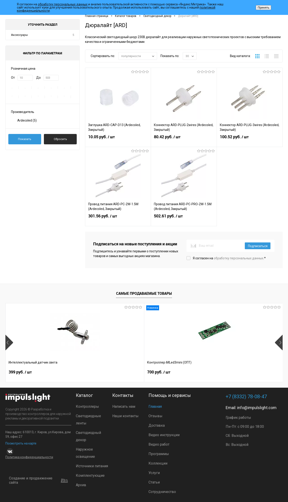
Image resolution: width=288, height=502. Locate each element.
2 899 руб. (160, 373)
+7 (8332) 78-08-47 (246, 396)
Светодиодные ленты (88, 419)
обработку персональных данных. (239, 258)
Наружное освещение (85, 453)
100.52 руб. (249, 140)
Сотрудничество (162, 492)
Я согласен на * (229, 258)
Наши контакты (125, 416)
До (38, 77)
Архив (81, 485)
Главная (155, 406)
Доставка (156, 425)
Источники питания (92, 466)
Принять (263, 7)
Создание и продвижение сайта (38, 480)
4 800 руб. (229, 373)
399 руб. (20, 373)
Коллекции (157, 463)
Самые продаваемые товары (144, 293)
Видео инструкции (164, 435)
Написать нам (123, 406)
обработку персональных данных (63, 4)
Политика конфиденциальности (29, 457)
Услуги (154, 473)
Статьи (154, 482)
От (13, 77)
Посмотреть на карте (20, 443)
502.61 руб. (184, 219)
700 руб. (89, 373)
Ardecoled (27, 120)
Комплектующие (90, 475)
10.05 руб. (118, 140)
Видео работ (158, 444)
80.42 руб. (184, 140)
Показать (24, 139)
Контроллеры (87, 406)
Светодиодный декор (88, 436)
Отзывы (155, 416)
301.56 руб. (118, 219)
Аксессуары (19, 35)
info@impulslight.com (257, 407)
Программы (158, 454)
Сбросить (60, 139)
